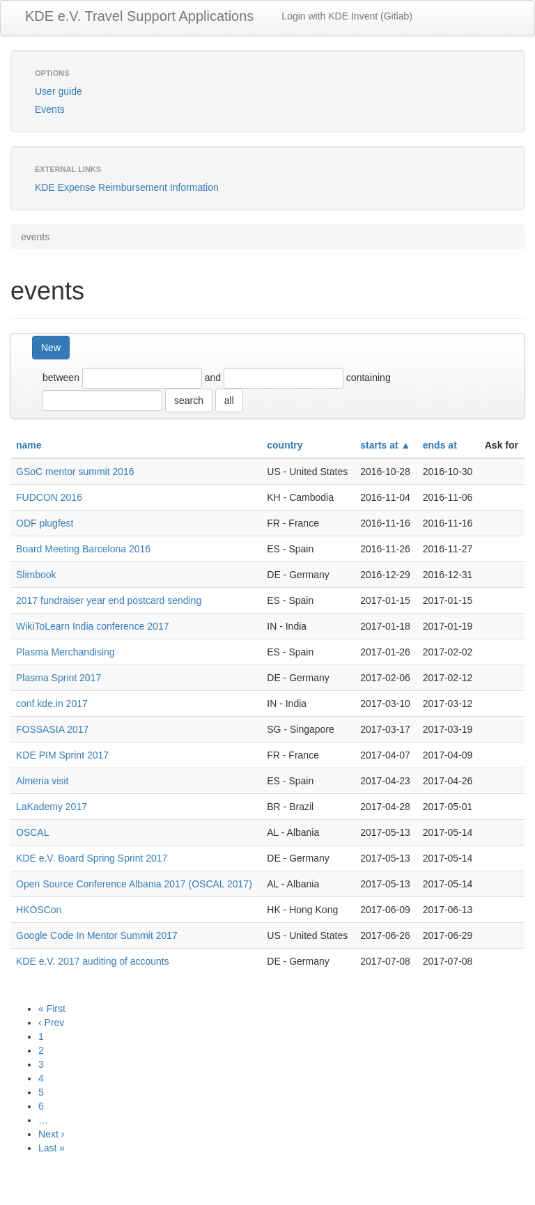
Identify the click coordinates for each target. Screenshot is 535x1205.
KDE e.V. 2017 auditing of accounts (92, 961)
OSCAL (32, 832)
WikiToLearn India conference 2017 (92, 626)
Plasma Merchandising (65, 652)
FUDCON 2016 (49, 497)
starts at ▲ (385, 445)
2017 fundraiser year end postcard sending (108, 600)
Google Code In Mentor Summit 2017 (97, 935)
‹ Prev (51, 1022)
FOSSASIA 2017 (52, 729)
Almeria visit (42, 780)
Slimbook (36, 574)
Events (50, 109)
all (229, 400)
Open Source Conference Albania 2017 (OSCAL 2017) (134, 883)
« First (51, 1008)
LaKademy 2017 (51, 806)
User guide (58, 91)
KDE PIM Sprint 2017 (62, 755)
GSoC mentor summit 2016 (75, 471)
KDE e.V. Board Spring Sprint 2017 (91, 858)
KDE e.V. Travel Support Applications (139, 16)
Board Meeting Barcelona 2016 (83, 548)
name (29, 445)
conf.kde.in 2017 (52, 703)
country (284, 445)
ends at (440, 445)
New (51, 347)
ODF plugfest (44, 523)
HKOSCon (38, 909)
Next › (51, 1134)
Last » (51, 1147)
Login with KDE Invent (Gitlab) (346, 16)
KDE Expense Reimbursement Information (127, 187)
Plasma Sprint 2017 (58, 677)
